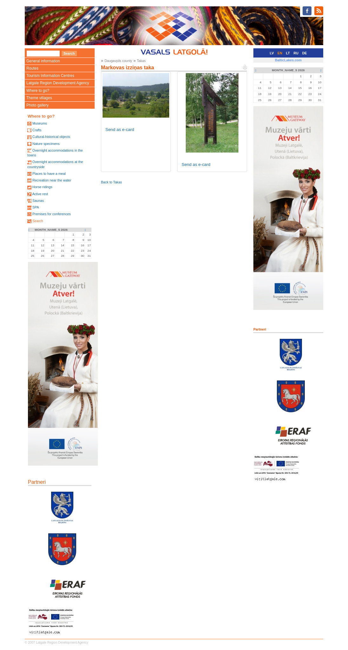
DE (304, 53)
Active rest (40, 194)
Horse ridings (42, 187)
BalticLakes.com (288, 60)
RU (296, 53)
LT (288, 53)
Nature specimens (46, 144)
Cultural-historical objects (51, 137)
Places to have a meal (49, 173)
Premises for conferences (51, 214)
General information (43, 61)
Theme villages (39, 98)
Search (37, 221)
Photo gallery (37, 105)
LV (272, 53)
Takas (141, 61)
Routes (32, 68)
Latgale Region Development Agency (57, 83)
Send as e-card (119, 129)
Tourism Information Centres (50, 75)
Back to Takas (111, 182)
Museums (39, 123)
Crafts (36, 130)
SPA (35, 207)
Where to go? (37, 90)
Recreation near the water (51, 180)
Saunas (38, 200)
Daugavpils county (118, 61)
